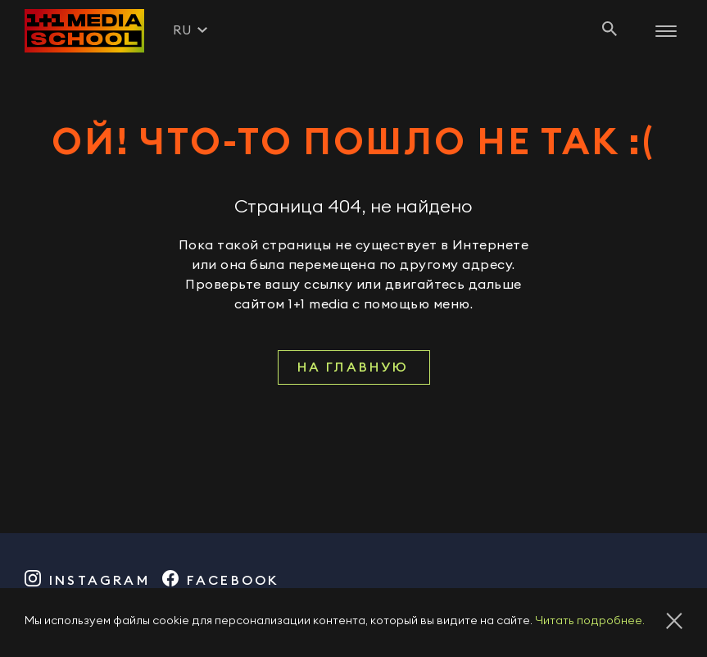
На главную (353, 367)
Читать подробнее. (590, 621)
